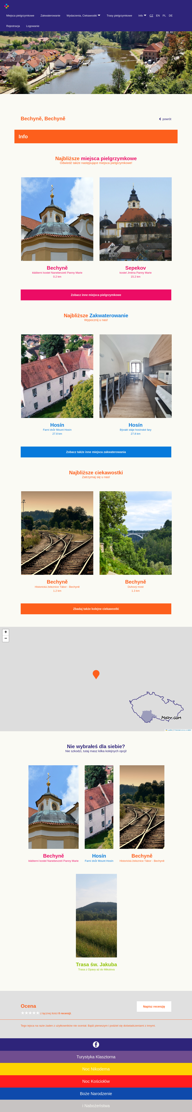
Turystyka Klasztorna (96, 1057)
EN (158, 15)
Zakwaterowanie (50, 15)
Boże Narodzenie (96, 1093)
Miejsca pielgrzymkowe (20, 15)
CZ (151, 15)
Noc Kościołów (96, 1081)
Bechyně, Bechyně (43, 118)
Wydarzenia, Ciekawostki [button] (83, 15)
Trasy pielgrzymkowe (119, 15)
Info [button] (142, 15)
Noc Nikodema (96, 1069)
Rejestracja (13, 26)
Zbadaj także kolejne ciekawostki (96, 609)
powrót (165, 119)
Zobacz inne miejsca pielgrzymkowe (96, 295)
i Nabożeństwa (96, 1105)
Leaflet (169, 730)
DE (171, 15)
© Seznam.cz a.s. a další (182, 730)
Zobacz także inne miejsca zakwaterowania (96, 452)
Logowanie (32, 26)
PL (164, 15)
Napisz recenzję (154, 1006)
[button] (96, 674)
